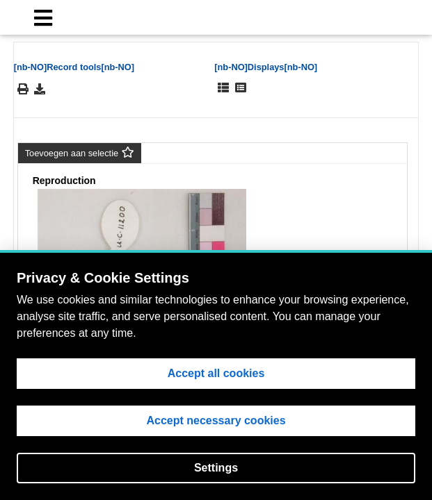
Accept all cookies (216, 373)
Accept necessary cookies (215, 420)
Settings (216, 468)
